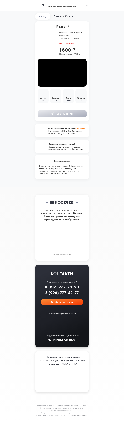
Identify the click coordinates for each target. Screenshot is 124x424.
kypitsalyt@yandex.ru (64, 339)
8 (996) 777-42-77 (62, 292)
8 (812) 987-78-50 (62, 287)
